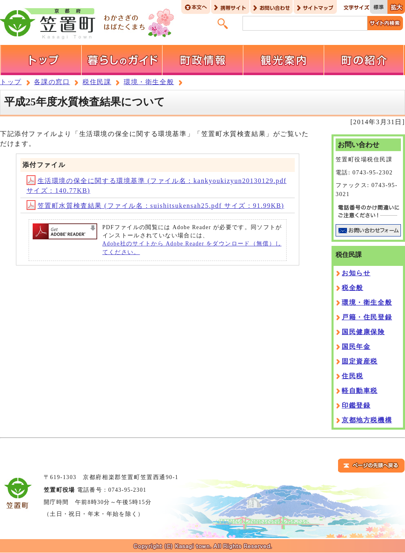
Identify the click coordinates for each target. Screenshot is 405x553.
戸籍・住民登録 (367, 317)
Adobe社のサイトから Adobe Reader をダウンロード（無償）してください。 (192, 248)
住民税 (352, 375)
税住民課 (96, 81)
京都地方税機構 (367, 420)
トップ (11, 81)
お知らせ (356, 273)
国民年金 (356, 346)
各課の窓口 (52, 81)
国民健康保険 (363, 331)
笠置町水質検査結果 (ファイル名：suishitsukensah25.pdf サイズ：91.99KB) (155, 205)
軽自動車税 (360, 390)
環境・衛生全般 (149, 81)
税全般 (352, 287)
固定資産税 (360, 361)
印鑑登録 (356, 405)
